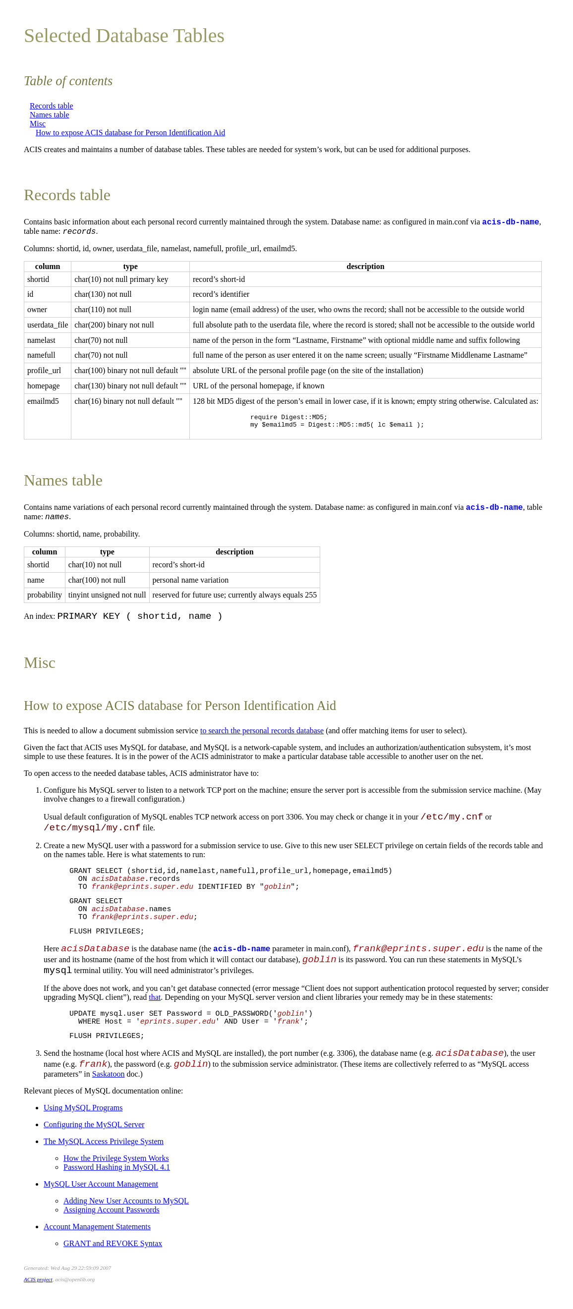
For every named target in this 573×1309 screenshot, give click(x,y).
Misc (38, 123)
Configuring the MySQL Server (94, 1127)
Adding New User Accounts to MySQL (126, 1204)
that (155, 1000)
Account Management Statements (97, 1229)
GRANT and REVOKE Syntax (112, 1246)
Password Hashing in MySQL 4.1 (116, 1170)
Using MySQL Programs (83, 1110)
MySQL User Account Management (101, 1187)
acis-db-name (510, 222)
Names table (49, 114)
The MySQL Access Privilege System (104, 1144)
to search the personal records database (262, 733)
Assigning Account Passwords (111, 1212)
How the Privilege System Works (116, 1161)
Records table (51, 106)
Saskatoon (108, 1077)
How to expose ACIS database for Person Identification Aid (130, 132)
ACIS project (38, 1282)
